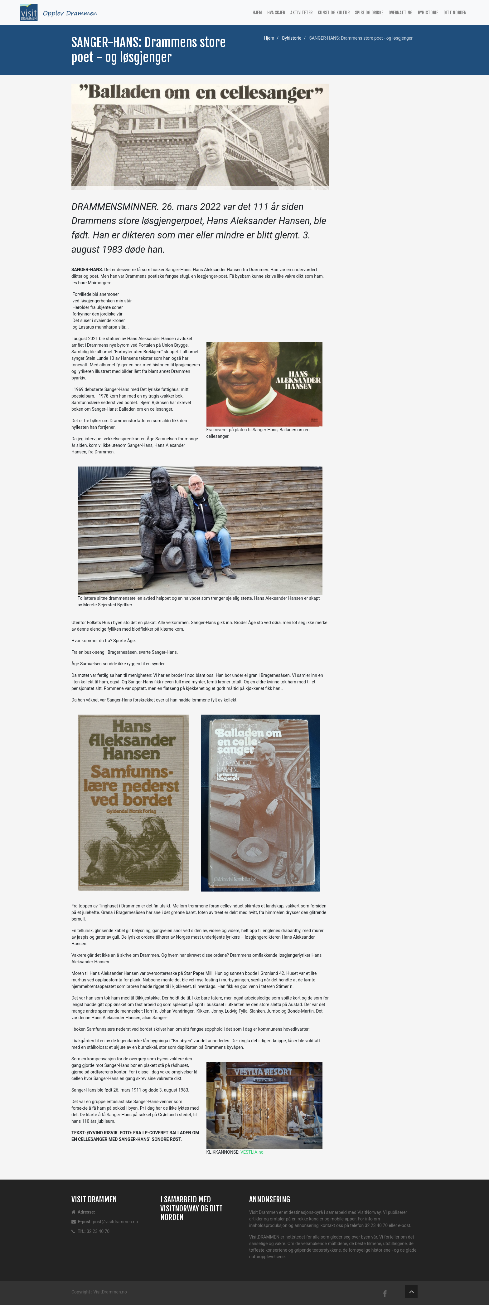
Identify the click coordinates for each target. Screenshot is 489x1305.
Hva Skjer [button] (276, 12)
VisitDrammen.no (110, 1291)
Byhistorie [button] (428, 12)
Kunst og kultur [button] (334, 12)
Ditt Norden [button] (455, 12)
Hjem (257, 12)
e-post (404, 1225)
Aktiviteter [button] (301, 12)
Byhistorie (291, 38)
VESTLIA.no (252, 1152)
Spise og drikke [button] (369, 12)
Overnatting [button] (401, 12)
